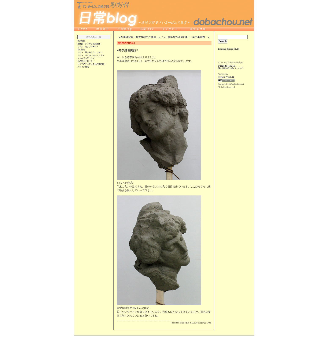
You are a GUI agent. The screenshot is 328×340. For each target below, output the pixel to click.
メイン (162, 37)
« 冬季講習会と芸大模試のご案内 (137, 37)
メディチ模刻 (83, 67)
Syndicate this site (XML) (228, 49)
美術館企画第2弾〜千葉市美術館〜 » (189, 37)
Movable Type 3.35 (226, 77)
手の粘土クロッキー (86, 61)
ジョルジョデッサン (86, 58)
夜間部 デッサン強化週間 (88, 44)
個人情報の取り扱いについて (230, 68)
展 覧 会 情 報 (198, 29)
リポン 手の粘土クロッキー (89, 52)
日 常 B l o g (125, 29)
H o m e (82, 29)
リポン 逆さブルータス (87, 47)
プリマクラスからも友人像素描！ (91, 64)
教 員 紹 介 (102, 29)
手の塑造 (81, 50)
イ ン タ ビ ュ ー (172, 29)
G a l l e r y (147, 29)
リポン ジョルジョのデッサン (90, 55)
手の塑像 (81, 41)
